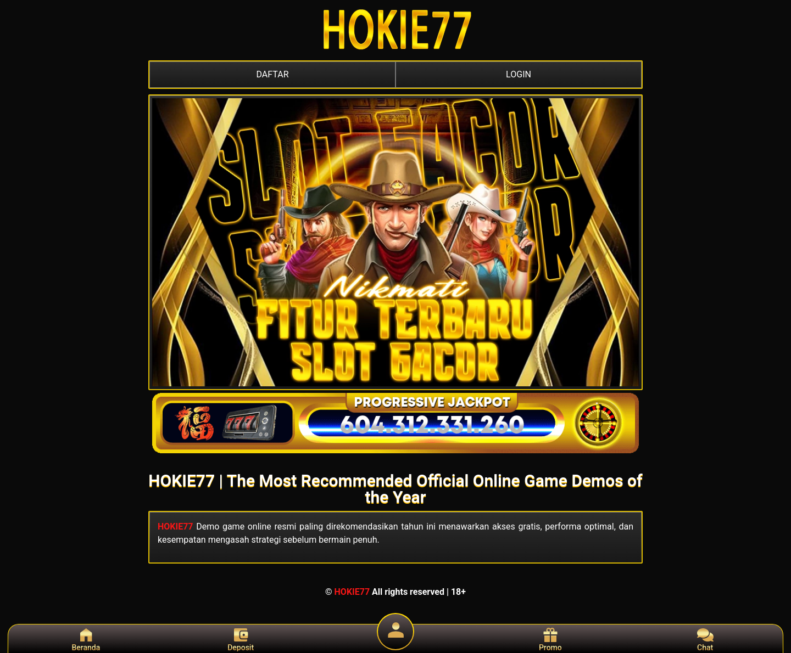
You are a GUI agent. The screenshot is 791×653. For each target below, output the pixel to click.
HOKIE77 (175, 526)
